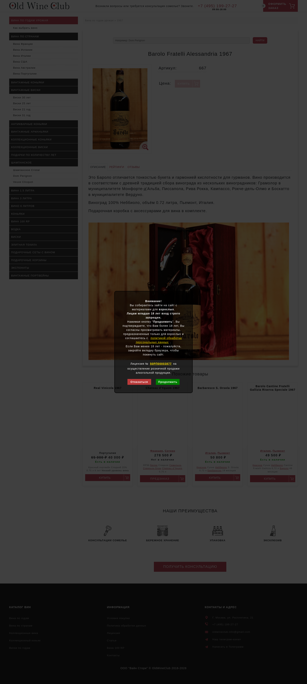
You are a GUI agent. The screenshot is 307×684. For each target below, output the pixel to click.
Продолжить (167, 381)
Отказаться (139, 381)
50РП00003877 (161, 363)
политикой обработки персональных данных (159, 340)
